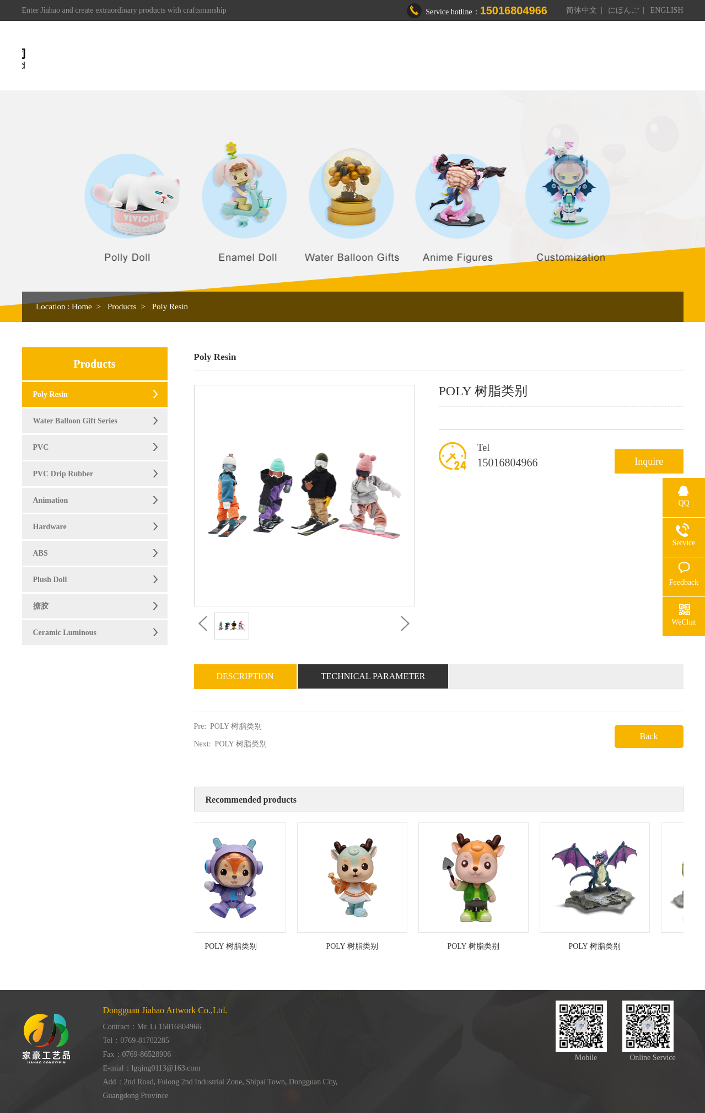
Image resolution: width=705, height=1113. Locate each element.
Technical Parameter (373, 676)
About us (334, 59)
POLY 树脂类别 (236, 726)
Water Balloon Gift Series (75, 421)
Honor (500, 59)
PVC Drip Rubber (63, 474)
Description (245, 676)
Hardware (50, 527)
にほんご (623, 10)
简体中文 (581, 10)
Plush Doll (50, 580)
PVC (41, 447)
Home (283, 59)
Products (389, 59)
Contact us (599, 59)
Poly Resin (170, 306)
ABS (40, 553)
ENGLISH (667, 10)
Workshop (447, 59)
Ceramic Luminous (65, 632)
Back (649, 736)
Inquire (648, 461)
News (546, 59)
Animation (50, 500)
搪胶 (41, 606)
